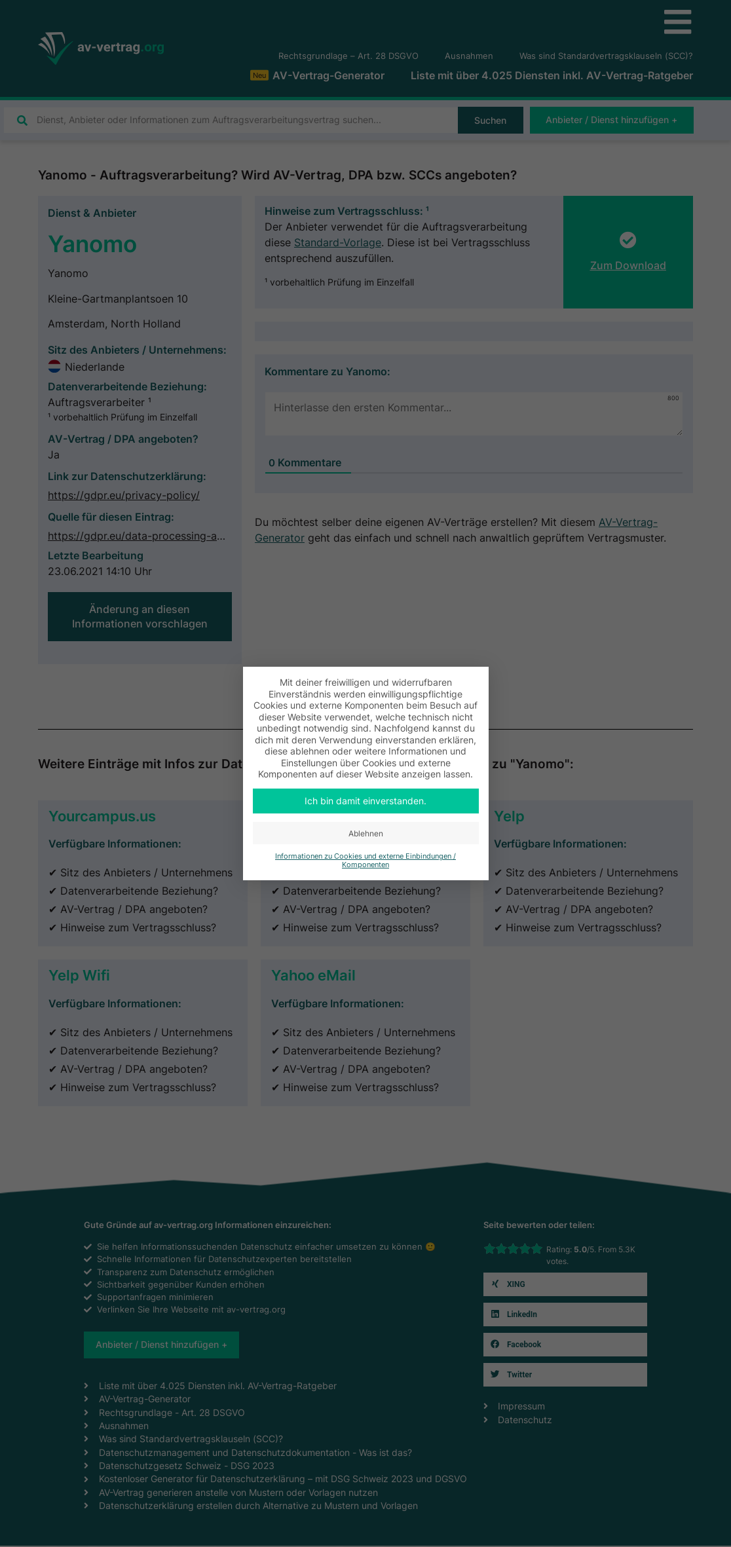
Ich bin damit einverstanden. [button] (365, 800)
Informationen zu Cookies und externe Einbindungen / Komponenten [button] (365, 860)
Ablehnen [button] (365, 833)
